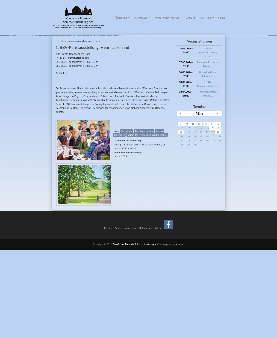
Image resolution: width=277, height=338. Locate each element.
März (199, 202)
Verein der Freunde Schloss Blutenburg (147, 223)
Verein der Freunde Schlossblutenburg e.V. (136, 332)
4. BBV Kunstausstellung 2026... (208, 140)
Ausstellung (126, 219)
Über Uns (122, 17)
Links (221, 17)
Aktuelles (142, 17)
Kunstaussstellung (144, 219)
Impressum (131, 316)
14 (218, 220)
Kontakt (207, 17)
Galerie (191, 17)
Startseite (60, 129)
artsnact (180, 332)
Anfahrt (118, 316)
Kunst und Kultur (167, 17)
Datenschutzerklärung (151, 316)
